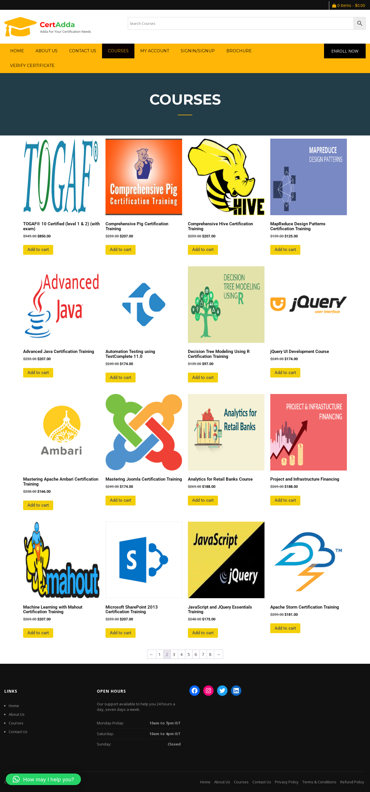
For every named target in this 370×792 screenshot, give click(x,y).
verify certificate (32, 65)
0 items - (348, 5)
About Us (47, 50)
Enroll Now (344, 51)
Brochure (239, 50)
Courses (118, 50)
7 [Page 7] (203, 654)
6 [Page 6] (196, 654)
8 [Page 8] (210, 654)
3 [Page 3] (174, 654)
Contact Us (82, 50)
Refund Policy (352, 781)
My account (154, 50)
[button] (43, 779)
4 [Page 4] (181, 654)
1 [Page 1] (159, 654)
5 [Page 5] (188, 654)
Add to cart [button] (38, 249)
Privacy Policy (287, 781)
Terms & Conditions (319, 781)
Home (17, 50)
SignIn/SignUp (198, 50)
